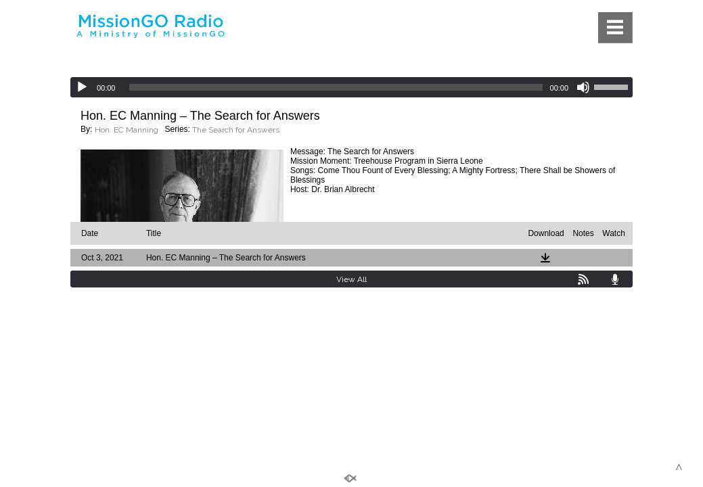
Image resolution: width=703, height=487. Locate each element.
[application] (351, 87)
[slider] (335, 87)
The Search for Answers (235, 130)
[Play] (82, 87)
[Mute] (583, 87)
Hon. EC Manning (126, 130)
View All (351, 279)
